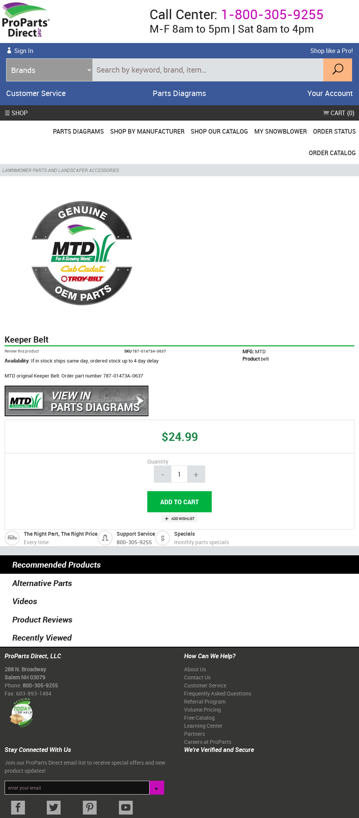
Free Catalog (199, 717)
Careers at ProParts (207, 741)
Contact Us (197, 677)
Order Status (334, 131)
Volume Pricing (202, 709)
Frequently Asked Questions (217, 693)
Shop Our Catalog (219, 131)
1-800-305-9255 (272, 14)
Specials (184, 533)
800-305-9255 (134, 542)
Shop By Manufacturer (147, 131)
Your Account (330, 93)
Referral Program (205, 701)
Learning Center (203, 725)
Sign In (23, 50)
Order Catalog (332, 153)
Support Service (136, 533)
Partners (194, 733)
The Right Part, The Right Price (60, 533)
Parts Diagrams (179, 93)
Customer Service (36, 93)
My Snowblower (280, 131)
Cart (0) (338, 113)
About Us (195, 669)
